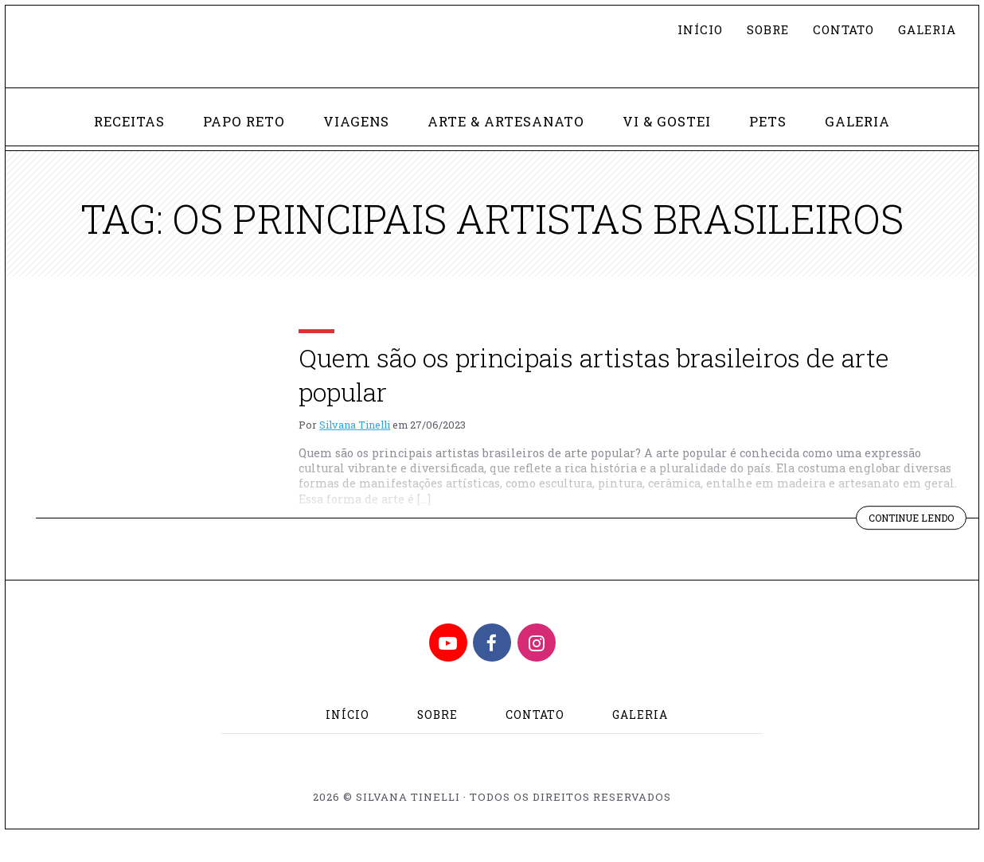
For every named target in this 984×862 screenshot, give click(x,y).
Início (687, 29)
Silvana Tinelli (354, 451)
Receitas (118, 147)
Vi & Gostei (673, 147)
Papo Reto (237, 147)
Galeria (924, 29)
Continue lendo (912, 546)
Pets (775, 147)
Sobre (756, 29)
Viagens (353, 147)
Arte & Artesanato (508, 147)
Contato (835, 29)
